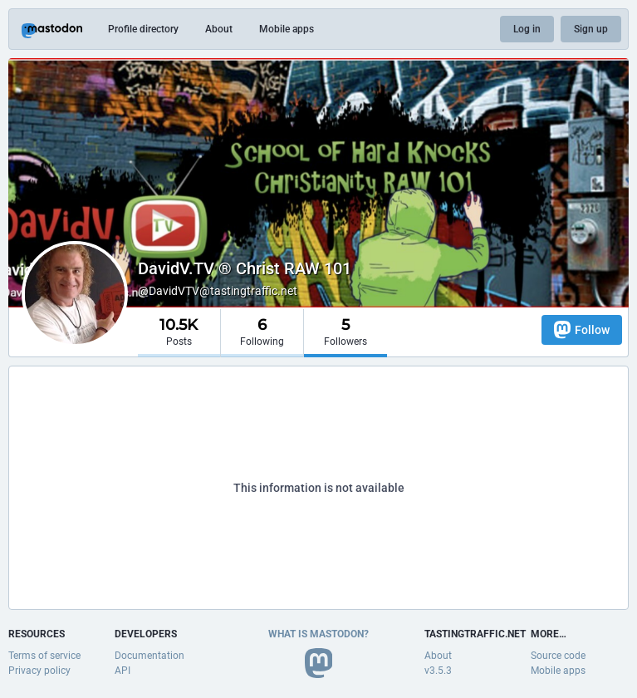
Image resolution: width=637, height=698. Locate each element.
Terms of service (44, 655)
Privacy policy (39, 670)
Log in (527, 29)
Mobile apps (286, 29)
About (219, 29)
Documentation (149, 655)
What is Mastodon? (318, 634)
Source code (558, 655)
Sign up (591, 29)
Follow (582, 329)
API (122, 670)
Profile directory (143, 29)
